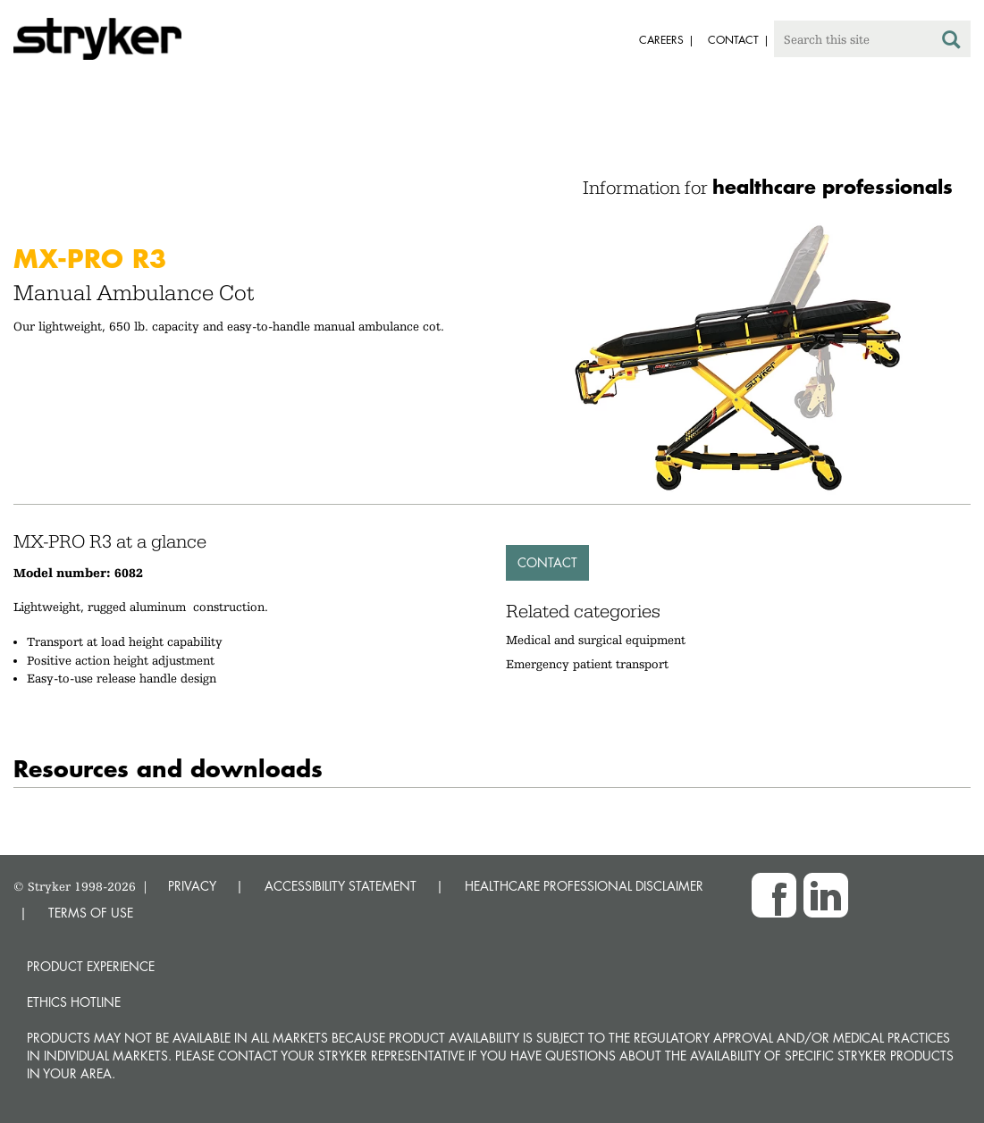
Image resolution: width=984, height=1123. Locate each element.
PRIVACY (192, 885)
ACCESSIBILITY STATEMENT (340, 885)
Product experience (91, 966)
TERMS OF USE (90, 912)
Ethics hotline (74, 1001)
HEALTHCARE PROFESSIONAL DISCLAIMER (584, 885)
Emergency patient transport (587, 664)
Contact (547, 562)
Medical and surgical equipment (595, 640)
